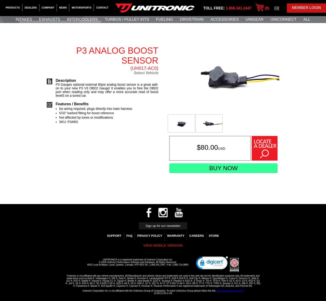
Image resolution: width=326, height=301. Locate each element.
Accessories (224, 19)
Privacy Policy (149, 235)
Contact (102, 7)
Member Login (306, 8)
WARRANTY (175, 235)
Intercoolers (82, 19)
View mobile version (163, 245)
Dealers (31, 7)
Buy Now (223, 168)
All (306, 19)
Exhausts (49, 19)
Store (214, 235)
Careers (196, 235)
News (63, 7)
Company (48, 7)
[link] (212, 264)
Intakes (24, 19)
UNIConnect (284, 19)
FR (276, 8)
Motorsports (81, 7)
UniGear (254, 19)
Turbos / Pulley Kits (127, 19)
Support (114, 235)
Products (13, 7)
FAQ (129, 235)
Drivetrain (192, 19)
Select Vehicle (146, 73)
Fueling (164, 19)
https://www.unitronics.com (229, 290)
